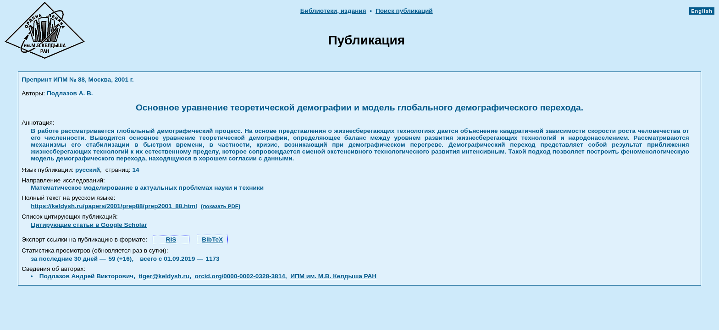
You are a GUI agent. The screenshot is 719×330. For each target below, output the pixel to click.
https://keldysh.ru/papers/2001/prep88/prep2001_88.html (114, 206)
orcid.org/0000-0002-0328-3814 (240, 276)
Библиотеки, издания (333, 10)
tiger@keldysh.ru (164, 276)
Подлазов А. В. (70, 93)
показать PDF (220, 206)
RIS (171, 239)
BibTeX (212, 239)
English (701, 11)
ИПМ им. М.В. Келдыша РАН (333, 276)
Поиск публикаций (404, 10)
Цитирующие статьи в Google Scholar (89, 224)
